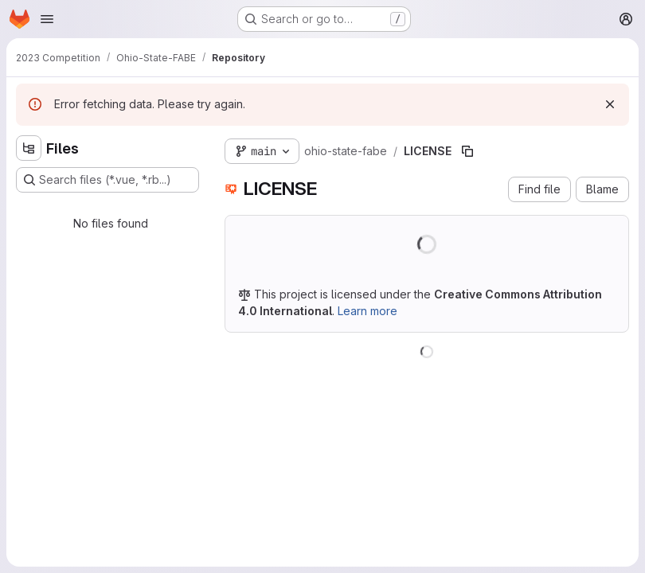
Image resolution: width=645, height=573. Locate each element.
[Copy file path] (467, 151)
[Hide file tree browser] (28, 148)
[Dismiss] (610, 104)
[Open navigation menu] (47, 19)
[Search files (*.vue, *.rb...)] (107, 180)
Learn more (367, 311)
